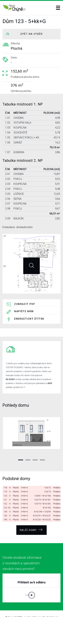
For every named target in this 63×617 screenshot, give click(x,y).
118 (5, 477)
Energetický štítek (29, 311)
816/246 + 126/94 (42, 501)
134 (5, 501)
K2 (9, 497)
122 (5, 493)
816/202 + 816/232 (42, 509)
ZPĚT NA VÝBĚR (31, 33)
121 (5, 489)
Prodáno (56, 477)
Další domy (31, 519)
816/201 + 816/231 (42, 505)
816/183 (47, 497)
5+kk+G (24, 477)
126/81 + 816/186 (42, 486)
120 (5, 486)
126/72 (47, 477)
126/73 (47, 481)
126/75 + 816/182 (42, 493)
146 (5, 509)
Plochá (16, 477)
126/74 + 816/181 (42, 489)
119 (5, 481)
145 (5, 505)
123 (5, 497)
